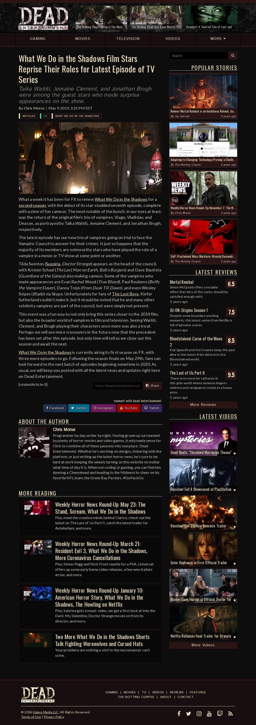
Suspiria (53, 263)
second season (32, 205)
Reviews (177, 692)
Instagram (103, 408)
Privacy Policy (54, 717)
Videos (158, 692)
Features (198, 692)
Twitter (79, 408)
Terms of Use (31, 717)
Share (152, 385)
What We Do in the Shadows (77, 116)
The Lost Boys (125, 293)
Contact (186, 697)
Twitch (152, 408)
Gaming (111, 692)
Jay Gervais (182, 116)
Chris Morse (34, 108)
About (166, 697)
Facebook (55, 408)
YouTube (128, 408)
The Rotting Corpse (187, 165)
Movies (130, 692)
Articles (28, 116)
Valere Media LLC (45, 712)
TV (45, 116)
